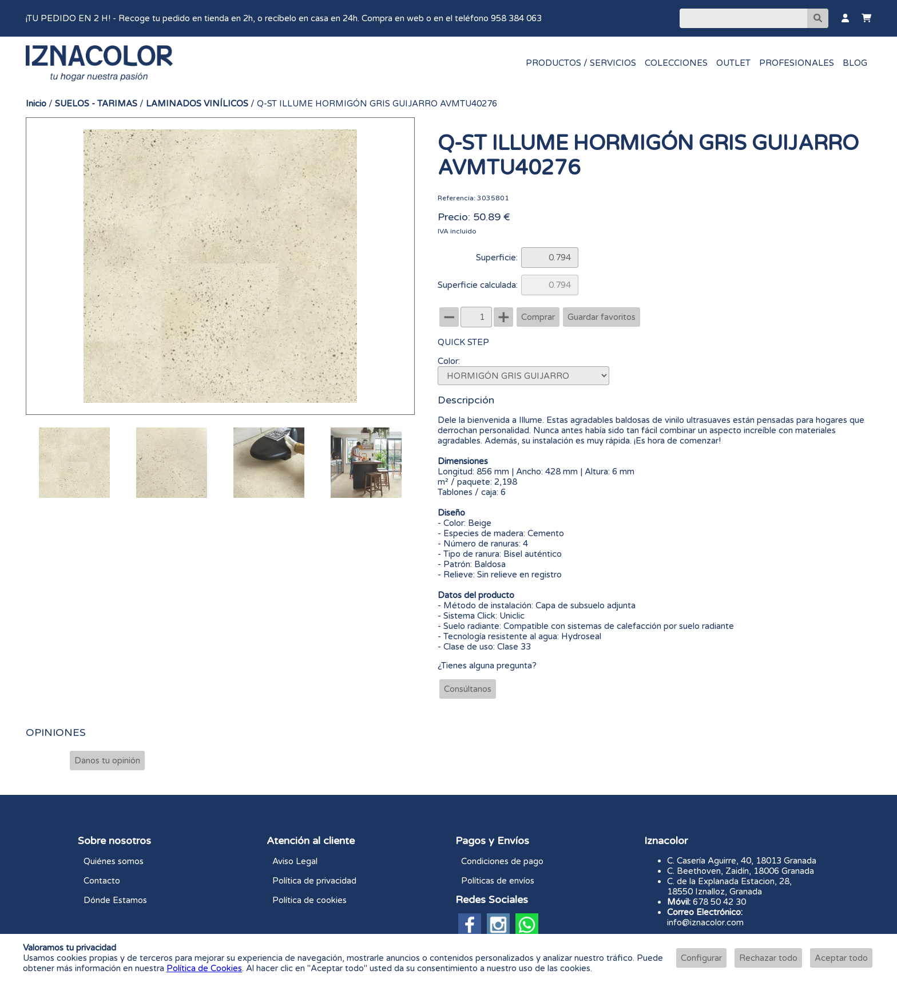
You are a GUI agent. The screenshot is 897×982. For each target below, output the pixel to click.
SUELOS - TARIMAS (96, 103)
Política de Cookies (204, 968)
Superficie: (497, 257)
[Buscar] (743, 18)
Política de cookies (309, 900)
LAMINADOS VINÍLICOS (197, 103)
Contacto (102, 881)
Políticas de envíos (497, 881)
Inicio (36, 103)
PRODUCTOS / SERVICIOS (581, 63)
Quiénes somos (114, 861)
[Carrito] (866, 18)
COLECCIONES (676, 63)
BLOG (855, 63)
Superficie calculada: (478, 285)
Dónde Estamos (115, 900)
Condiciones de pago (502, 861)
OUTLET (733, 63)
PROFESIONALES (796, 63)
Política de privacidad (314, 881)
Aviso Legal (294, 861)
